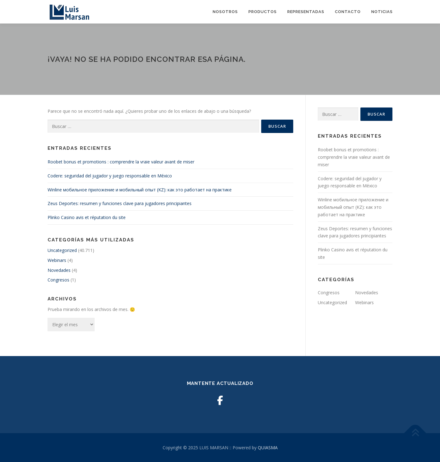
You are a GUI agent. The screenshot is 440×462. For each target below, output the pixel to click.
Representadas (305, 11)
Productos (262, 11)
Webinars (57, 260)
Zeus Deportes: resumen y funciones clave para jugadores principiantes (120, 203)
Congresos (58, 280)
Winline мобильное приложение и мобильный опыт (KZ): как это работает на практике (140, 190)
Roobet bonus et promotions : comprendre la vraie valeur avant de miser (121, 162)
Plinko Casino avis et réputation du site (87, 217)
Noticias (382, 11)
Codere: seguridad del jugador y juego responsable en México (110, 176)
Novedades (59, 270)
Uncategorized (62, 250)
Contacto (348, 11)
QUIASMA (268, 448)
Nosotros (225, 11)
